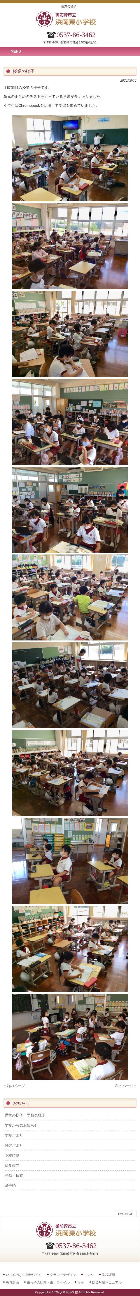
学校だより (14, 1135)
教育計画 (12, 1282)
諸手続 (10, 1185)
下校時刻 (12, 1155)
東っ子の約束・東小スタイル (48, 1282)
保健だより (14, 1145)
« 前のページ (14, 1086)
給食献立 (12, 1165)
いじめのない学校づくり (24, 1275)
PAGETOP (125, 1213)
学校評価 (108, 1275)
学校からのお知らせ (21, 1125)
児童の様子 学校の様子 (25, 1115)
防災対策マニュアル (107, 1282)
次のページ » (125, 1086)
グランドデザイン (63, 1275)
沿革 (80, 1282)
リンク (89, 1275)
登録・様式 (14, 1175)
